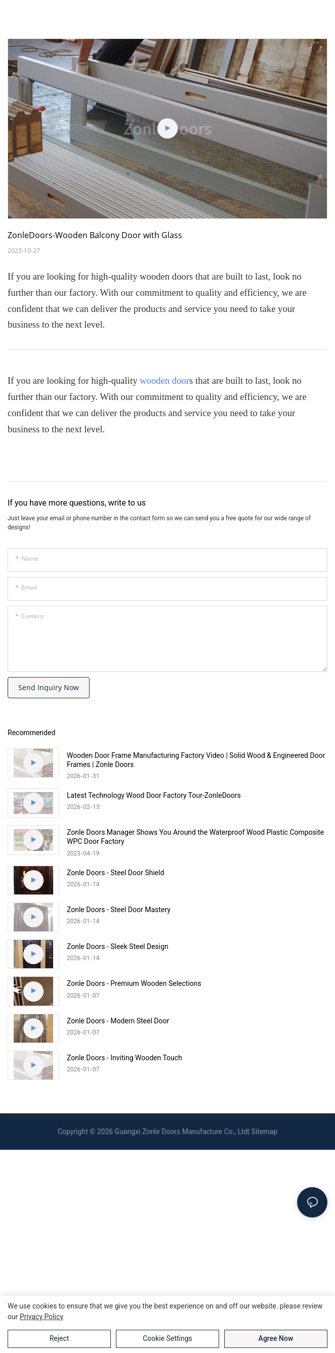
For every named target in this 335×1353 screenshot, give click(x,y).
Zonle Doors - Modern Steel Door (118, 1021)
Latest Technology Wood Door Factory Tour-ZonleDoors (154, 795)
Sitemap (264, 1132)
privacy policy (41, 1317)
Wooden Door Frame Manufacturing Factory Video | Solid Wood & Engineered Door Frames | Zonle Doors (196, 760)
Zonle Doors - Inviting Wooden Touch (124, 1058)
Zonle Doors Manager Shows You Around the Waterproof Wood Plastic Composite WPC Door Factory (195, 836)
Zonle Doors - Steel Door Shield (115, 873)
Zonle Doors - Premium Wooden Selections (134, 983)
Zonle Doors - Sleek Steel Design (118, 946)
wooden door (164, 380)
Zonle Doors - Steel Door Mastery (119, 910)
